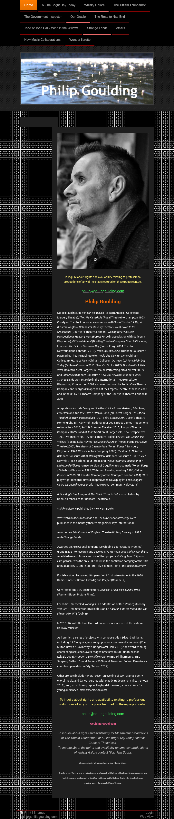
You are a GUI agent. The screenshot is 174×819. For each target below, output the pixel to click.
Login (150, 812)
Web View (147, 817)
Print (26, 812)
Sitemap (39, 812)
